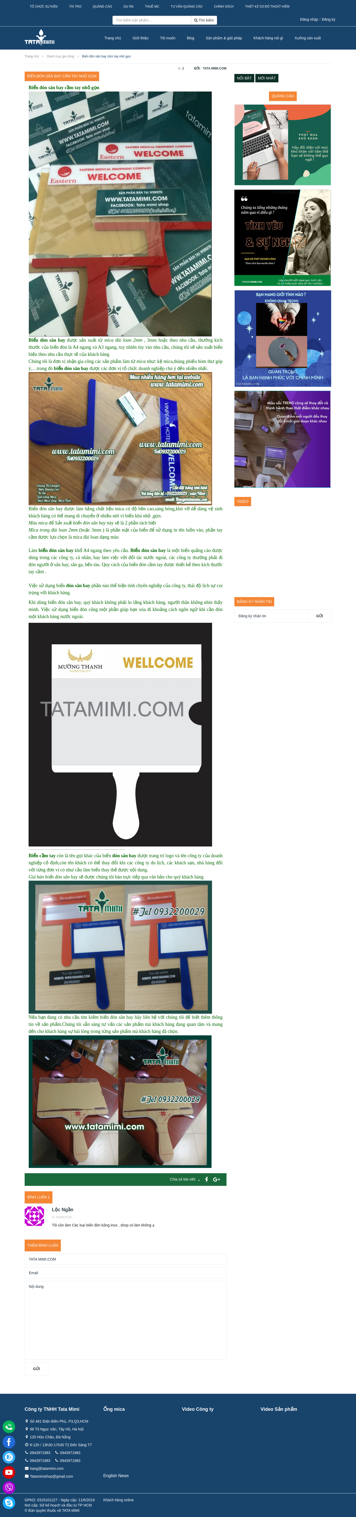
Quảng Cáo (102, 6)
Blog (190, 38)
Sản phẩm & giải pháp (224, 38)
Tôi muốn (167, 38)
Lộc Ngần (62, 1209)
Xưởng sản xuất (308, 38)
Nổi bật (244, 78)
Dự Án (128, 6)
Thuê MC (152, 6)
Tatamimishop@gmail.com (51, 1476)
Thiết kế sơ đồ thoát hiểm (267, 6)
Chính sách (224, 6)
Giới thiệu (141, 38)
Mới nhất (267, 78)
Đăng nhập (309, 19)
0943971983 (40, 1453)
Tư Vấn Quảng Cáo (186, 6)
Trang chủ (112, 38)
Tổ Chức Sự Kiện (43, 6)
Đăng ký (328, 19)
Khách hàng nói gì (268, 38)
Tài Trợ (75, 6)
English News (116, 1475)
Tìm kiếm (204, 20)
